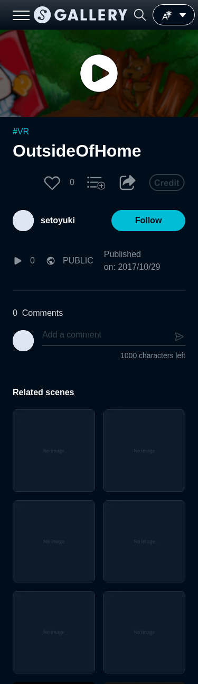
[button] (139, 14)
